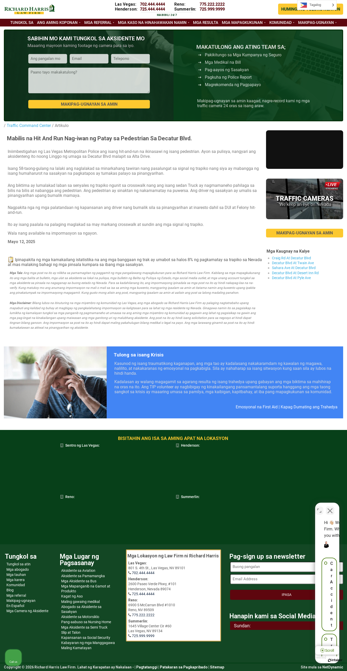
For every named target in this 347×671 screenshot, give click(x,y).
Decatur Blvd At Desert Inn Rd (295, 273)
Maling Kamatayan (76, 648)
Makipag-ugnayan (316, 22)
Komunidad (280, 22)
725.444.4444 (152, 9)
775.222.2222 (212, 4)
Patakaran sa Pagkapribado (184, 667)
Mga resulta (205, 22)
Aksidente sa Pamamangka (83, 576)
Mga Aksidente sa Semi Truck (84, 627)
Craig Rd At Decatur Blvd (291, 258)
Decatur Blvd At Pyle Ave (291, 278)
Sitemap (217, 667)
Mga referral (98, 22)
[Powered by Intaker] (303, 660)
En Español (15, 606)
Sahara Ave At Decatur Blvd (294, 268)
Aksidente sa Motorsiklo (80, 617)
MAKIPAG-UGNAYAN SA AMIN (304, 233)
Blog (10, 590)
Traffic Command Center (29, 125)
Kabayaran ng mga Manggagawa (88, 643)
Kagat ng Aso (72, 596)
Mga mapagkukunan (242, 22)
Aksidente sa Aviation (78, 570)
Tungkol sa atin (18, 564)
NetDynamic (332, 667)
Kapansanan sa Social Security (85, 638)
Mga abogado (17, 569)
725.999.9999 (212, 9)
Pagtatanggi (147, 667)
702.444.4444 (152, 4)
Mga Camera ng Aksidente (27, 611)
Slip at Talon (70, 632)
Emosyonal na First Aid (257, 407)
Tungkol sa (21, 22)
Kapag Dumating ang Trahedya (309, 407)
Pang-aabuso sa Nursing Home (86, 622)
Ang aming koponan (57, 22)
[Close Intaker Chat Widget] (330, 507)
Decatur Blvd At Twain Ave (293, 263)
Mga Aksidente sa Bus (78, 581)
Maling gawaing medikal (80, 602)
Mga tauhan (16, 575)
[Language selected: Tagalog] (317, 5)
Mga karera (15, 580)
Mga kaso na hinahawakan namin (152, 22)
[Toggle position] (319, 507)
